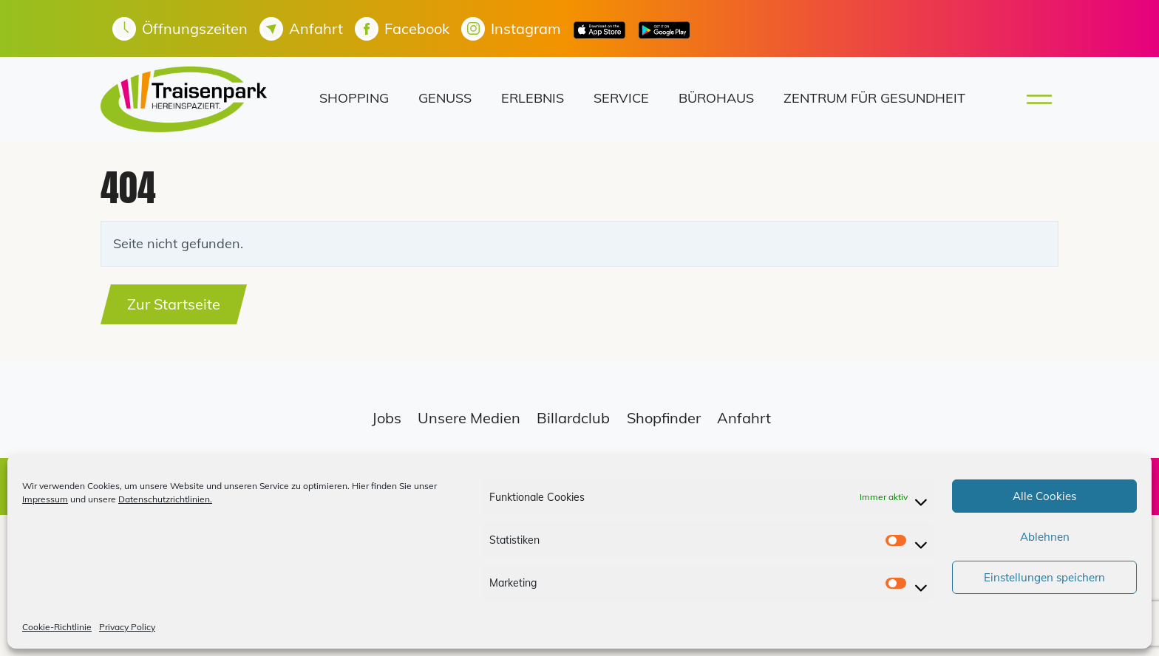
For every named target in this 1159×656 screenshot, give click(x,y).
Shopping (354, 97)
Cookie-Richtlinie (57, 626)
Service (621, 97)
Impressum (45, 499)
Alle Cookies (1044, 496)
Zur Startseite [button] (173, 304)
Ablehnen (1045, 537)
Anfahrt (744, 418)
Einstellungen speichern (1044, 577)
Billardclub (573, 418)
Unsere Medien (469, 418)
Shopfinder (664, 418)
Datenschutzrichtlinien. (165, 499)
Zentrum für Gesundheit (874, 97)
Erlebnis (532, 97)
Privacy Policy (127, 626)
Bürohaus (716, 97)
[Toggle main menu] (1034, 99)
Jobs (386, 418)
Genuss (445, 97)
